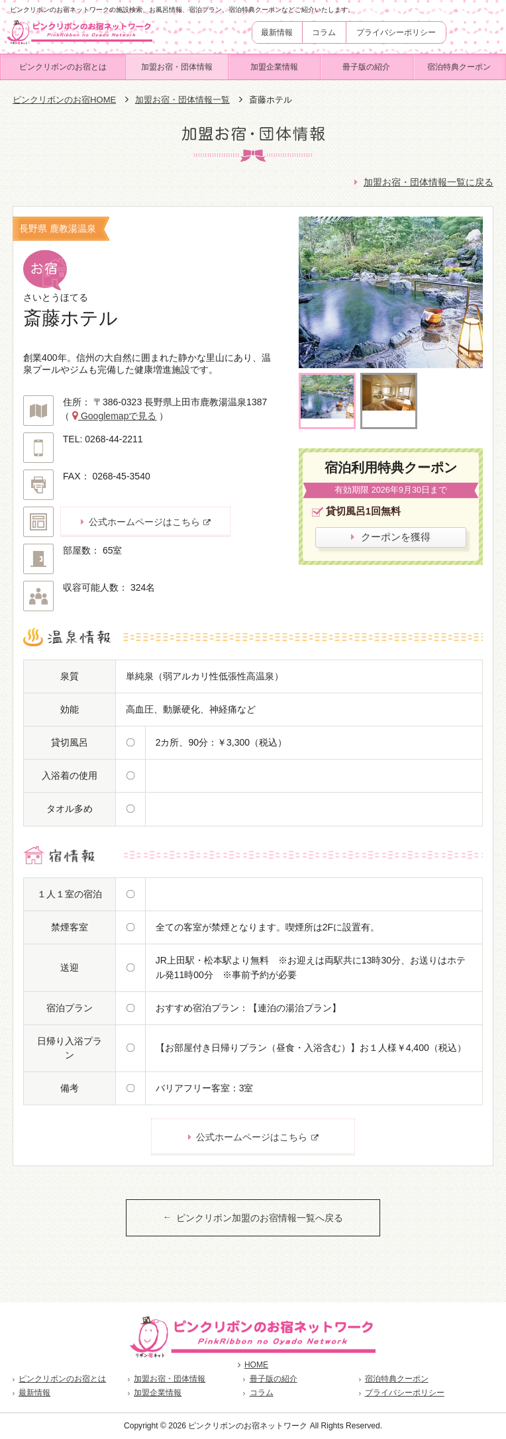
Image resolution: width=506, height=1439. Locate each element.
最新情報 (277, 32)
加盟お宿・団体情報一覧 (182, 100)
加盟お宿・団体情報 (177, 67)
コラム (324, 32)
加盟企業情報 (274, 67)
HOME (253, 1364)
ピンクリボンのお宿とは (63, 67)
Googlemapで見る (117, 416)
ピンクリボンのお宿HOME (64, 100)
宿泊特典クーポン (459, 67)
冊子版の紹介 (366, 67)
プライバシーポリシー (396, 32)
